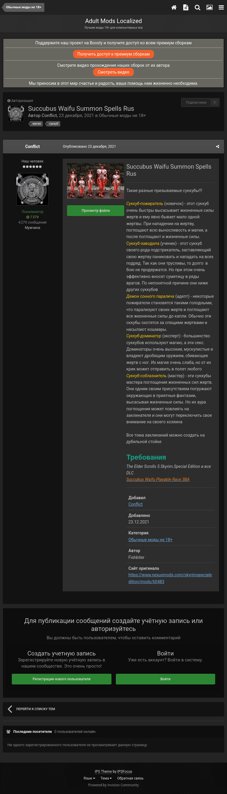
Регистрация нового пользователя (61, 679)
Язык (89, 778)
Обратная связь (130, 778)
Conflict (49, 115)
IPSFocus (124, 771)
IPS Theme (103, 771)
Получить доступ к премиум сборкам (113, 54)
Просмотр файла (95, 211)
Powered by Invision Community (113, 785)
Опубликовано (88, 146)
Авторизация (22, 101)
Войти (165, 679)
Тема (106, 778)
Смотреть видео (113, 72)
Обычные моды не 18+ (122, 115)
